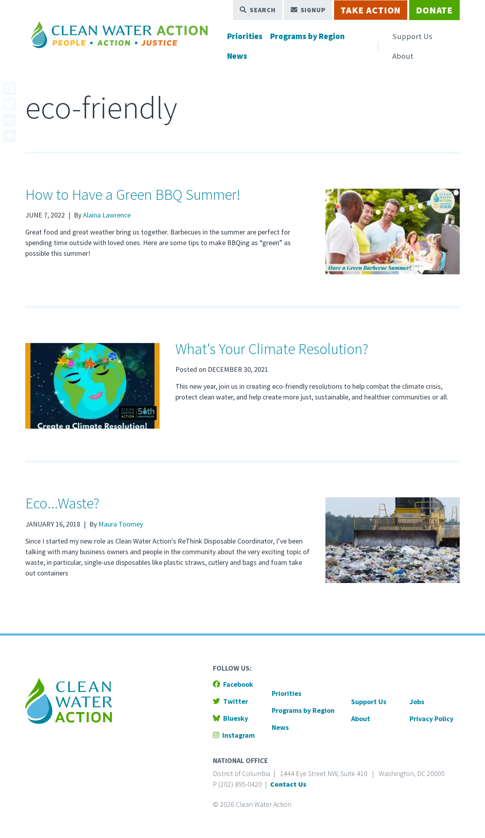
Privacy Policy (431, 718)
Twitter (230, 701)
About (403, 56)
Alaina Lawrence (107, 214)
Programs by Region (307, 36)
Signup (308, 10)
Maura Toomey (120, 524)
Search (258, 10)
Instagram (234, 735)
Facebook (233, 684)
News (237, 56)
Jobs (417, 701)
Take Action (370, 10)
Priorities (245, 36)
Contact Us (288, 784)
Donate (434, 10)
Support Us (412, 36)
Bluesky (230, 718)
